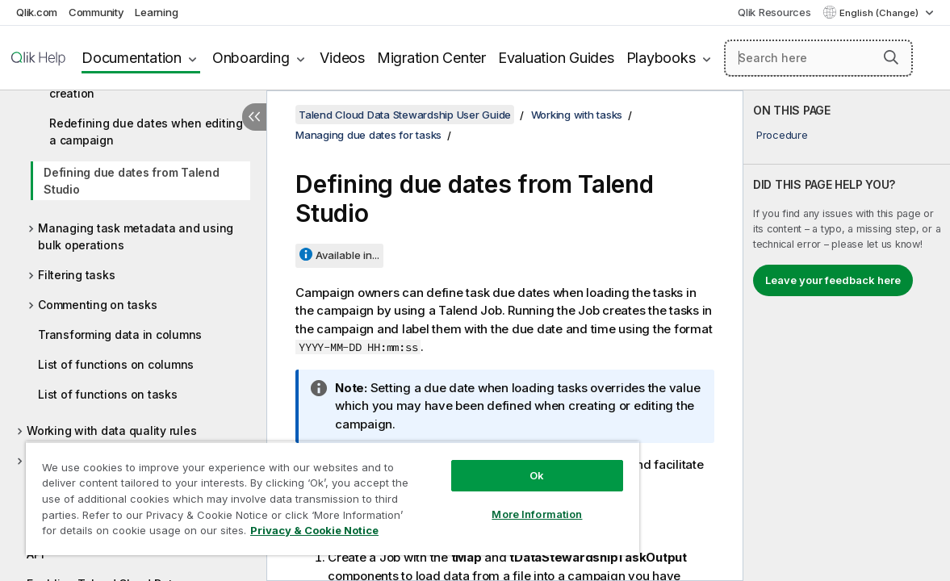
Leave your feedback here (833, 280)
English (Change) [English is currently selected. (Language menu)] (880, 13)
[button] (891, 57)
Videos (342, 57)
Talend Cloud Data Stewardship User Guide (405, 114)
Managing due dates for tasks (368, 134)
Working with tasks (577, 114)
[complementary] (846, 335)
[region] (301, 492)
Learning (156, 12)
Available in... (347, 255)
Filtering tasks (76, 275)
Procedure (782, 134)
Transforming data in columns (120, 334)
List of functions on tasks (108, 394)
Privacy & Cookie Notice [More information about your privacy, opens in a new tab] (136, 533)
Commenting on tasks (97, 304)
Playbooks (661, 57)
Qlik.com (36, 12)
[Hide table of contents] (254, 117)
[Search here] (818, 58)
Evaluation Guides (556, 57)
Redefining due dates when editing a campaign (146, 131)
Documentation (132, 57)
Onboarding (251, 57)
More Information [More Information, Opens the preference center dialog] (484, 501)
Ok (484, 463)
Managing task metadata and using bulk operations (135, 236)
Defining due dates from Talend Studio (132, 180)
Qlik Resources (774, 12)
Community (96, 12)
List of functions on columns (116, 364)
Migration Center (431, 57)
